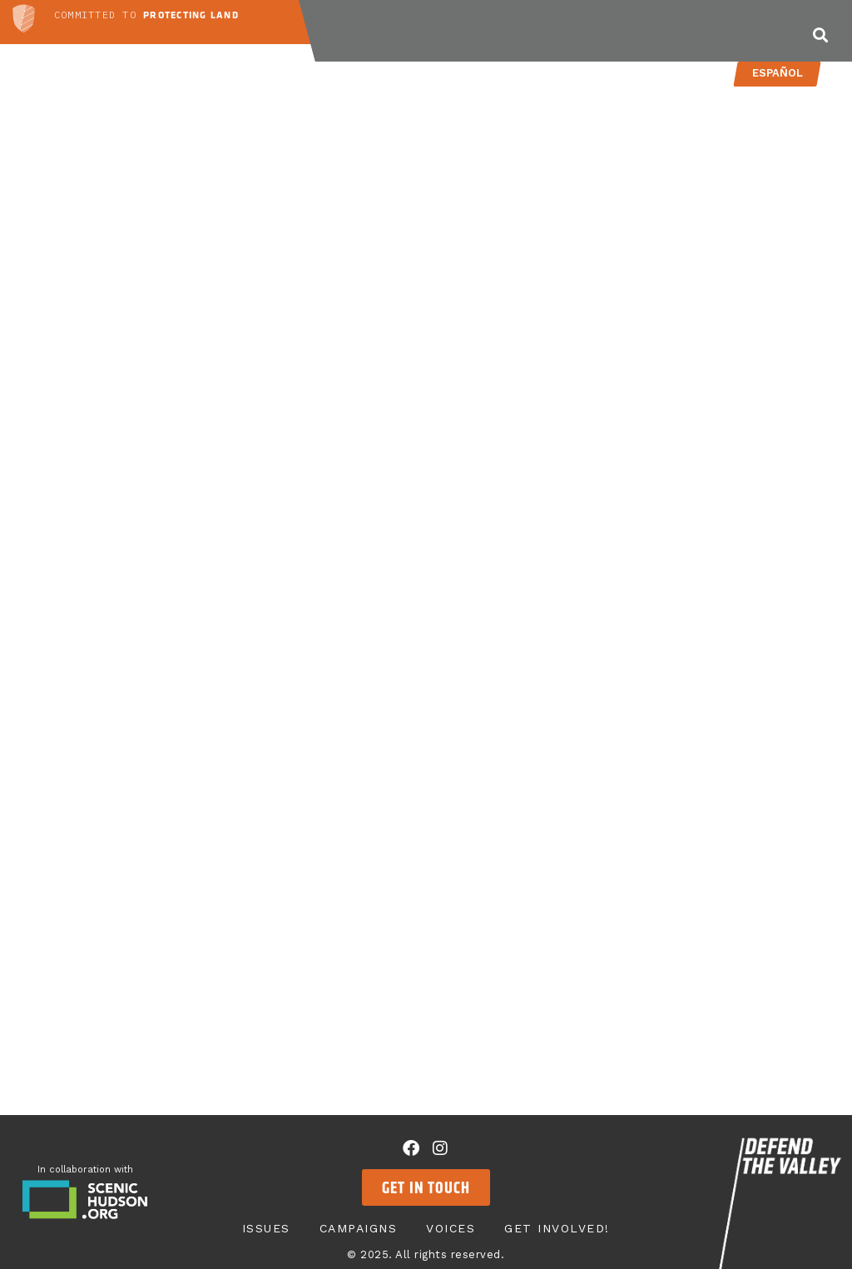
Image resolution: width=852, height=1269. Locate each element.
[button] (821, 34)
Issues (418, 30)
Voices (584, 30)
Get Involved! (682, 30)
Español (776, 73)
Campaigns (501, 30)
